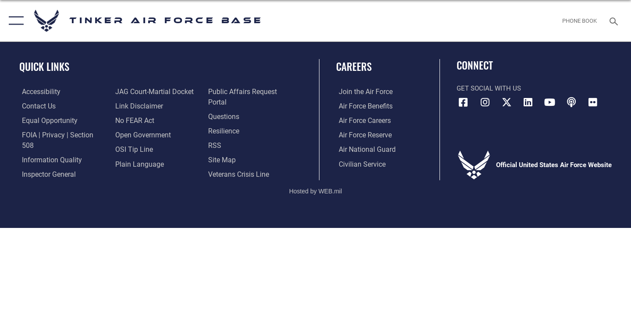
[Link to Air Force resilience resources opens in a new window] (224, 120)
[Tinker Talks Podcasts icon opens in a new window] (571, 102)
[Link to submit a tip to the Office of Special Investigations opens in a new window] (131, 149)
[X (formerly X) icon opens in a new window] (506, 102)
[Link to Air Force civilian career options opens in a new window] (358, 163)
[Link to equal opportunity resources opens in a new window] (45, 120)
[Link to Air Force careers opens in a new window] (361, 120)
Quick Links (44, 66)
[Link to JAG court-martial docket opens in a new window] (152, 91)
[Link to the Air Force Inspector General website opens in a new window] (45, 163)
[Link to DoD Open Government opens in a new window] (140, 134)
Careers (354, 66)
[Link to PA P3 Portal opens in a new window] (251, 91)
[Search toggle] (615, 20)
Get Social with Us (489, 88)
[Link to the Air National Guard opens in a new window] (363, 149)
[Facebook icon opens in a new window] (463, 102)
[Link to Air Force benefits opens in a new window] (362, 106)
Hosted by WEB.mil (315, 183)
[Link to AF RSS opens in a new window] (215, 134)
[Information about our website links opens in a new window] (137, 106)
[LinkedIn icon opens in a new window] (528, 102)
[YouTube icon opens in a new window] (550, 102)
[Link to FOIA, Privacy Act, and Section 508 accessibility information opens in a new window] (59, 134)
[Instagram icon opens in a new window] (485, 102)
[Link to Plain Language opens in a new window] (136, 163)
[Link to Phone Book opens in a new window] (579, 21)
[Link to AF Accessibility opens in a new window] (38, 91)
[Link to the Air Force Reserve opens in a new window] (362, 134)
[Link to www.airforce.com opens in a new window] (362, 91)
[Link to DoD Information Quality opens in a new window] (47, 149)
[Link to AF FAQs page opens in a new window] (224, 106)
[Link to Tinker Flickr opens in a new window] (592, 102)
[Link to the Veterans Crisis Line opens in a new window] (238, 163)
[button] (14, 21)
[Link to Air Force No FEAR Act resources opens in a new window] (133, 120)
